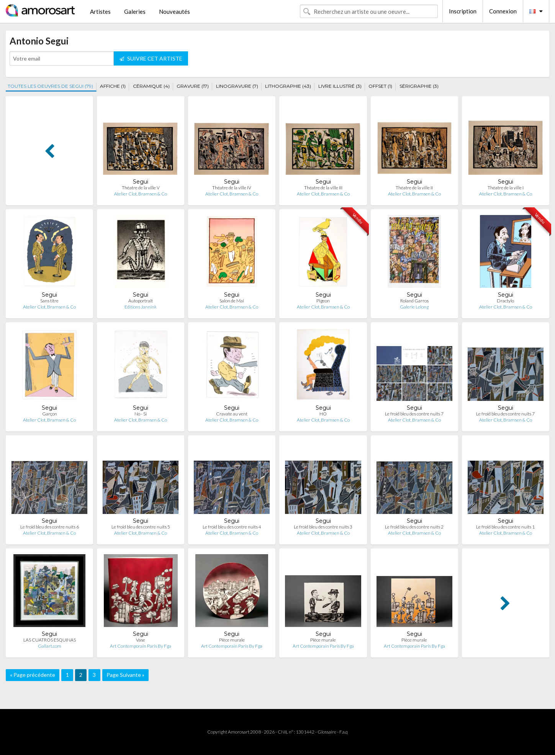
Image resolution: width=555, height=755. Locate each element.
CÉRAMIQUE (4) (151, 86)
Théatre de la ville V (141, 187)
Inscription (462, 11)
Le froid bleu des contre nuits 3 (323, 527)
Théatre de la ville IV (231, 187)
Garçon (49, 414)
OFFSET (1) (380, 86)
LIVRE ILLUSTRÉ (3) (340, 86)
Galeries (135, 11)
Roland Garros (414, 301)
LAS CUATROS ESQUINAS (49, 640)
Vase (140, 640)
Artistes (100, 11)
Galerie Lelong (414, 307)
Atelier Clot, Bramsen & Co (140, 194)
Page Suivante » (125, 674)
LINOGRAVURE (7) (237, 86)
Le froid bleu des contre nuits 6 (49, 527)
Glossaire (327, 732)
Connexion (503, 11)
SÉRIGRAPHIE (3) (419, 86)
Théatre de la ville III (323, 187)
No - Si (140, 414)
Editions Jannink (140, 307)
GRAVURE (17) (193, 86)
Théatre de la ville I (506, 187)
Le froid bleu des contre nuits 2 (414, 527)
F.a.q (343, 732)
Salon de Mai (231, 301)
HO (323, 414)
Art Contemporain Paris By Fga (140, 646)
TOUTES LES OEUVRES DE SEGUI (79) (50, 86)
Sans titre (49, 301)
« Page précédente (32, 674)
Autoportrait (140, 301)
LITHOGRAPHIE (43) (288, 86)
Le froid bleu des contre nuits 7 (414, 414)
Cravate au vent (231, 414)
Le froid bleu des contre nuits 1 (505, 527)
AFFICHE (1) (113, 86)
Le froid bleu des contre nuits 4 (232, 527)
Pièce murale (232, 640)
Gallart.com (49, 646)
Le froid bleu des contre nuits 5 (140, 527)
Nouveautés (174, 11)
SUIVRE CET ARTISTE (151, 58)
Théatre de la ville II (414, 187)
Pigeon (323, 301)
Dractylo (505, 301)
